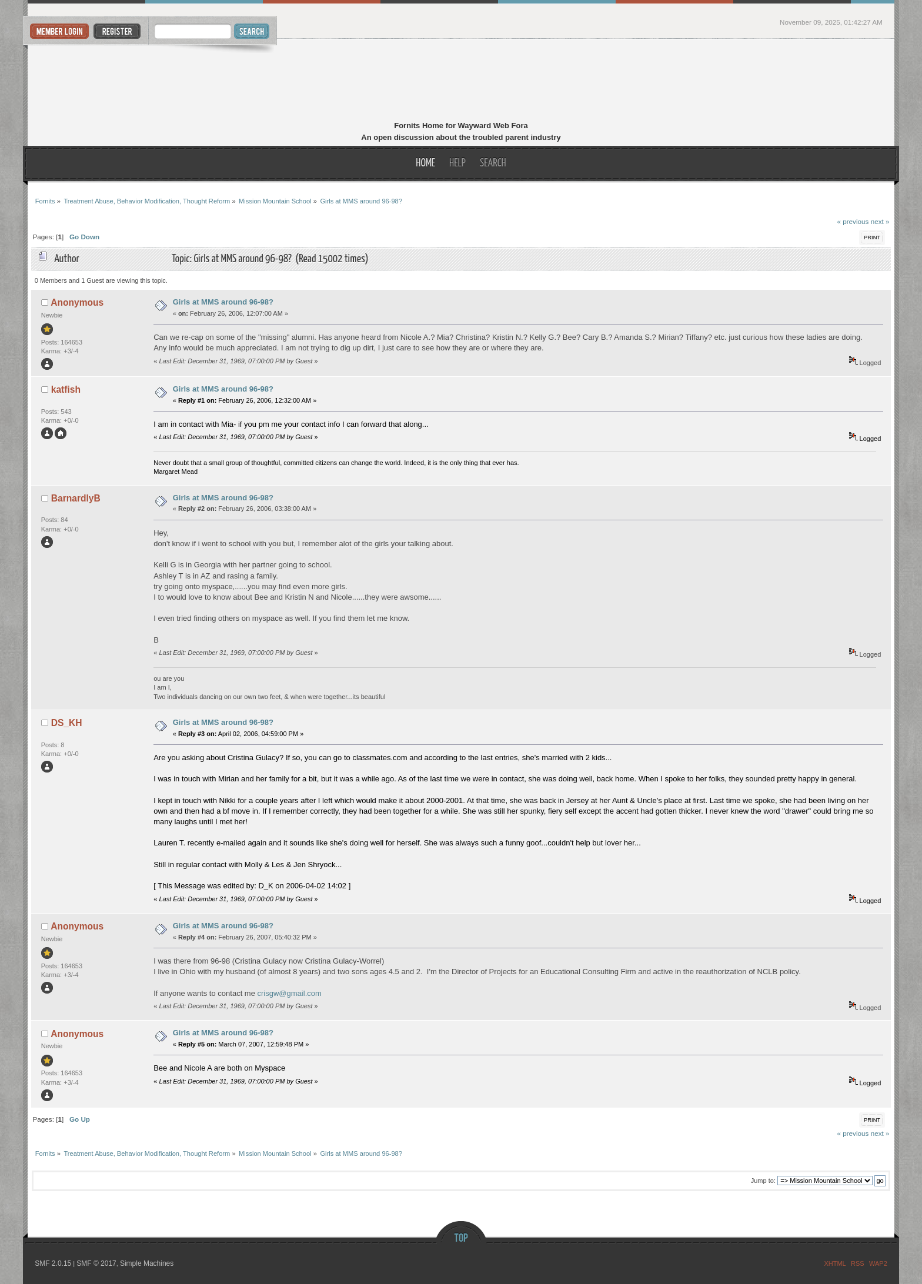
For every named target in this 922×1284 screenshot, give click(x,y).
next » (880, 221)
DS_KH (66, 723)
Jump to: (763, 1180)
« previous (852, 221)
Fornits (461, 81)
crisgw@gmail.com (290, 993)
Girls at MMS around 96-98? (223, 301)
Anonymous (77, 302)
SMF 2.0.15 (53, 1263)
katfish (66, 389)
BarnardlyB (76, 498)
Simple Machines (146, 1263)
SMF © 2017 (96, 1263)
